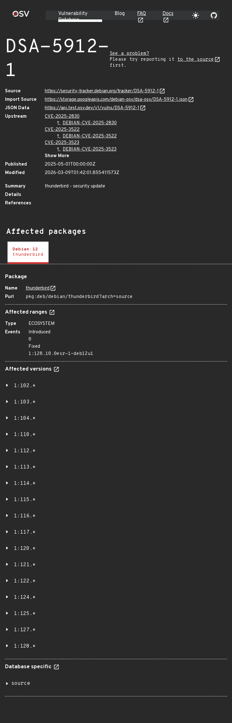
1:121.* (25, 565)
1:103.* (25, 402)
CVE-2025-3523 (62, 143)
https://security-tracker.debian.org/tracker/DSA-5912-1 (102, 91)
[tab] (28, 253)
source (20, 683)
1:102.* (25, 386)
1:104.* (25, 418)
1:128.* (25, 646)
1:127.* (25, 630)
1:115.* (25, 500)
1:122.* (25, 581)
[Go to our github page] (214, 15)
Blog (120, 14)
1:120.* (25, 549)
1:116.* (25, 516)
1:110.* (25, 435)
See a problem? (129, 54)
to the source (195, 60)
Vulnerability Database (72, 17)
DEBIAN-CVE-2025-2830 (90, 123)
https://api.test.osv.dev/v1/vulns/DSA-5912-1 (92, 108)
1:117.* (25, 532)
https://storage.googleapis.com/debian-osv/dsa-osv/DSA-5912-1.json (116, 100)
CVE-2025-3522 (62, 130)
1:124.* (25, 597)
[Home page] (21, 15)
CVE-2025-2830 (62, 117)
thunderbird (37, 288)
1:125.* (25, 614)
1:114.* (25, 483)
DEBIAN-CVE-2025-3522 (90, 136)
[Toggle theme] (195, 15)
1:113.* (25, 467)
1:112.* (25, 451)
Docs (167, 14)
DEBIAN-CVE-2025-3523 (89, 149)
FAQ (141, 14)
